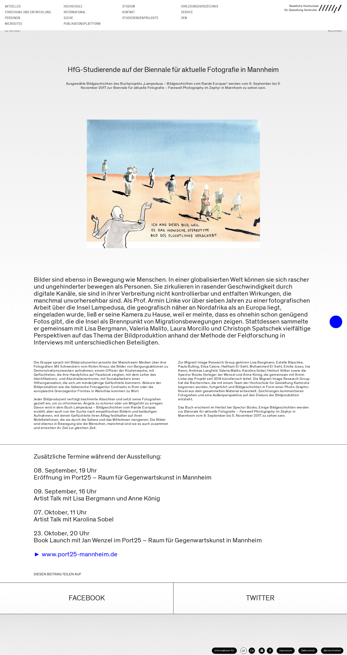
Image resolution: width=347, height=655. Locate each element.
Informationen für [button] (224, 650)
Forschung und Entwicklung (28, 12)
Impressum (285, 650)
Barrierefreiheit (332, 650)
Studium (128, 6)
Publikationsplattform (82, 24)
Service (187, 12)
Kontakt (128, 12)
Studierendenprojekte (140, 18)
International (75, 12)
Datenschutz (308, 650)
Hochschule (73, 6)
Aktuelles (13, 6)
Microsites (13, 24)
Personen (12, 18)
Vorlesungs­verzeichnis (199, 6)
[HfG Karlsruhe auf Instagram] (262, 651)
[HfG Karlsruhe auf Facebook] (270, 651)
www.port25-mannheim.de (80, 554)
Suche (68, 18)
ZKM (184, 18)
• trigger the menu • (336, 322)
